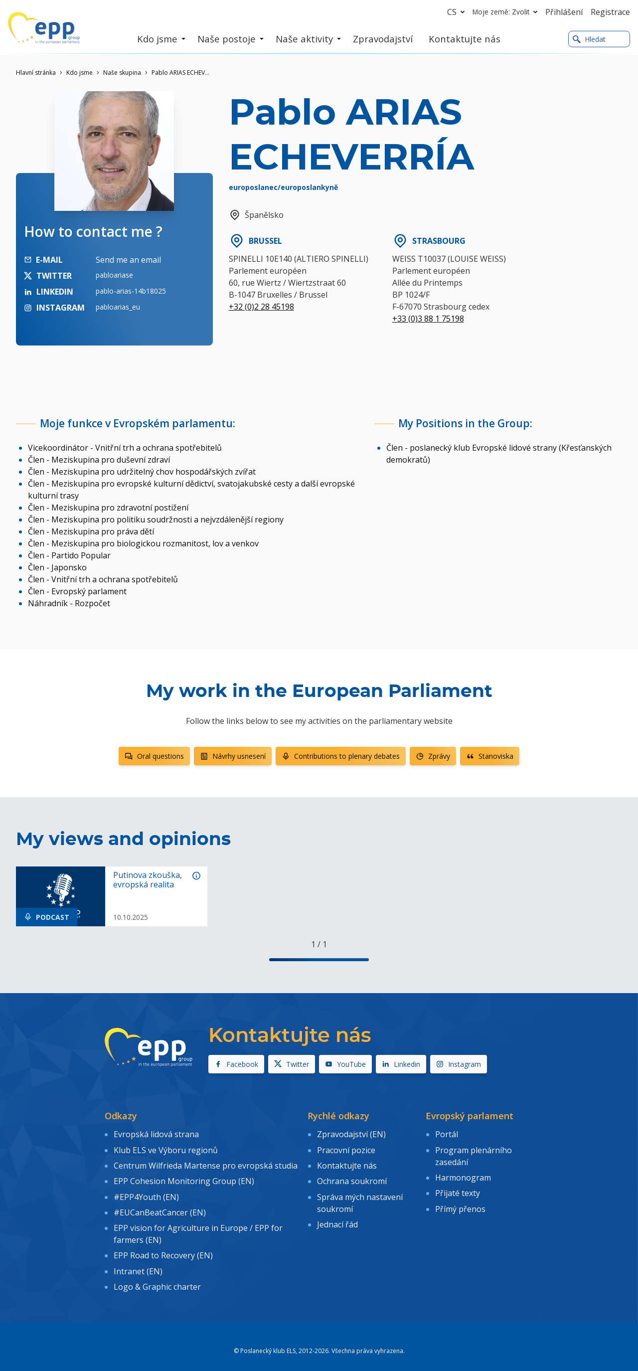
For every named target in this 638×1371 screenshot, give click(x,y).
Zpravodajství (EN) (351, 1133)
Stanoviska (489, 756)
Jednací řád (337, 1217)
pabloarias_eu (118, 307)
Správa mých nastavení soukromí (360, 1197)
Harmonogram (463, 1174)
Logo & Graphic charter (157, 1274)
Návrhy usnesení (233, 756)
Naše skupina (122, 72)
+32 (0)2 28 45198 (261, 306)
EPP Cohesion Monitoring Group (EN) (184, 1177)
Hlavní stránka (36, 72)
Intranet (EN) (138, 1260)
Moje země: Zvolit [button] (507, 12)
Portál (446, 1133)
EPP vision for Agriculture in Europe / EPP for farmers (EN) (198, 1225)
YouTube (345, 1064)
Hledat (589, 39)
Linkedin (401, 1064)
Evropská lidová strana (156, 1133)
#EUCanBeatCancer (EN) (160, 1205)
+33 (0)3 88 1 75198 (428, 318)
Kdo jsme (79, 72)
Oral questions (154, 756)
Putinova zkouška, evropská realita (147, 879)
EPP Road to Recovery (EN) (163, 1246)
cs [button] (458, 12)
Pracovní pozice (346, 1148)
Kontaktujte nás (347, 1162)
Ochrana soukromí (352, 1177)
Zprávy (433, 756)
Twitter (291, 1064)
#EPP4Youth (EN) (146, 1191)
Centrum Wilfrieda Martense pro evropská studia (206, 1162)
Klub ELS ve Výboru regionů (166, 1148)
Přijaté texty (457, 1189)
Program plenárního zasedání (473, 1154)
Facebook (236, 1064)
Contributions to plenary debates (341, 756)
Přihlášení (564, 11)
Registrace (610, 11)
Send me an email (128, 259)
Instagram (458, 1064)
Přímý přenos (460, 1203)
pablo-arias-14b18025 (131, 291)
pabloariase (114, 275)
